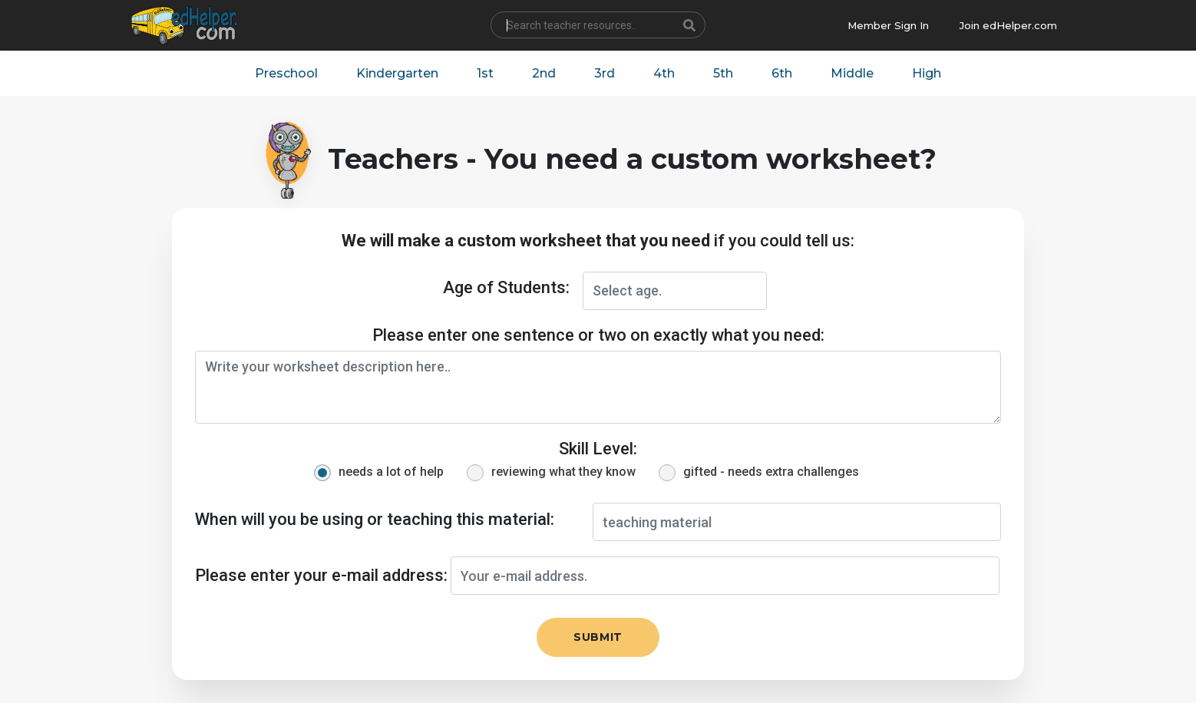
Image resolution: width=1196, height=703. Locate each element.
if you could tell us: (598, 240)
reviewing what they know (563, 471)
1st (485, 73)
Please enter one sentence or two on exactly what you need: (598, 335)
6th (781, 73)
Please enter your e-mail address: (321, 575)
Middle (852, 73)
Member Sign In (888, 25)
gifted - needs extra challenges (771, 471)
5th (723, 73)
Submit (598, 637)
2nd (544, 73)
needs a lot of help (391, 471)
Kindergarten (397, 73)
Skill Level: (598, 448)
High (926, 73)
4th (664, 73)
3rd (604, 73)
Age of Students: (506, 287)
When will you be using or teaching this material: (374, 519)
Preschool (286, 73)
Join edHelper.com (1008, 25)
